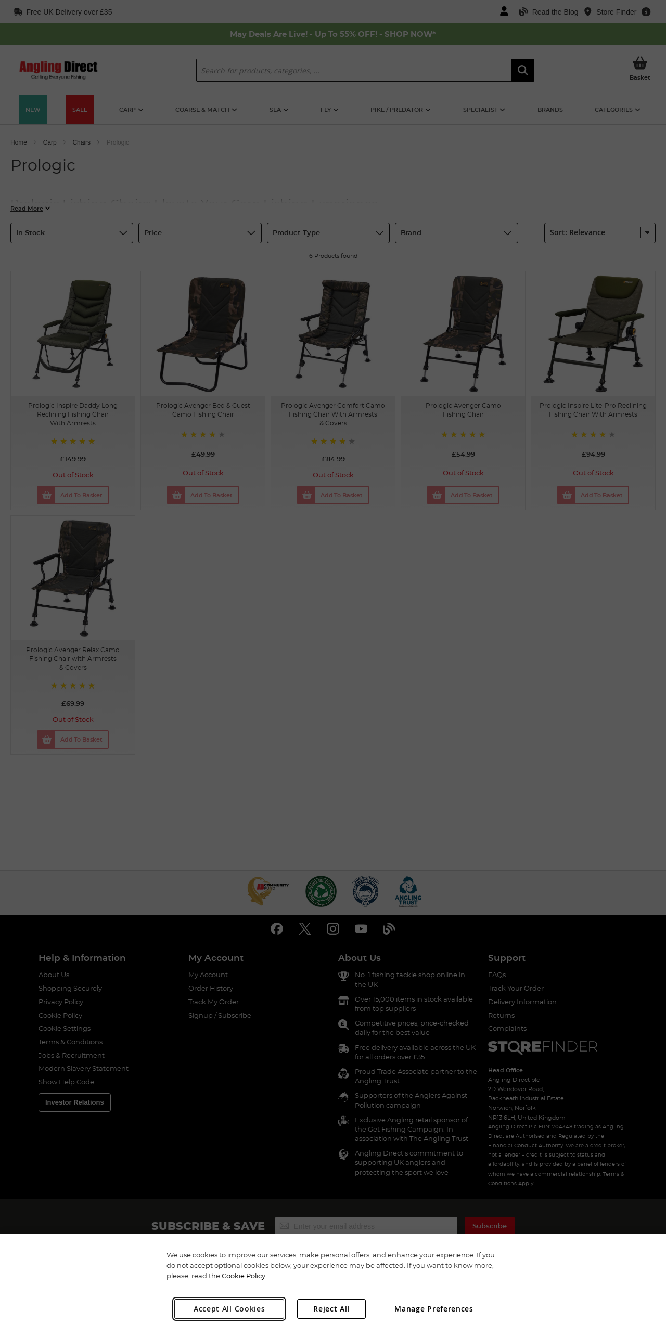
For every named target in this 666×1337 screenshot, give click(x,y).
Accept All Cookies (229, 1309)
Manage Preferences (433, 1309)
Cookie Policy (243, 1275)
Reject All (331, 1309)
